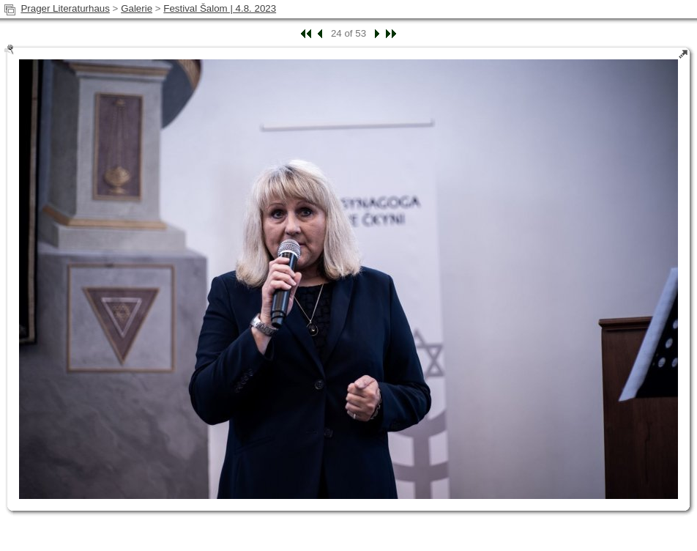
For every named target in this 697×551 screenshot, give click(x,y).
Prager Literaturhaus (65, 8)
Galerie (136, 8)
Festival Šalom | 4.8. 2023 (219, 8)
